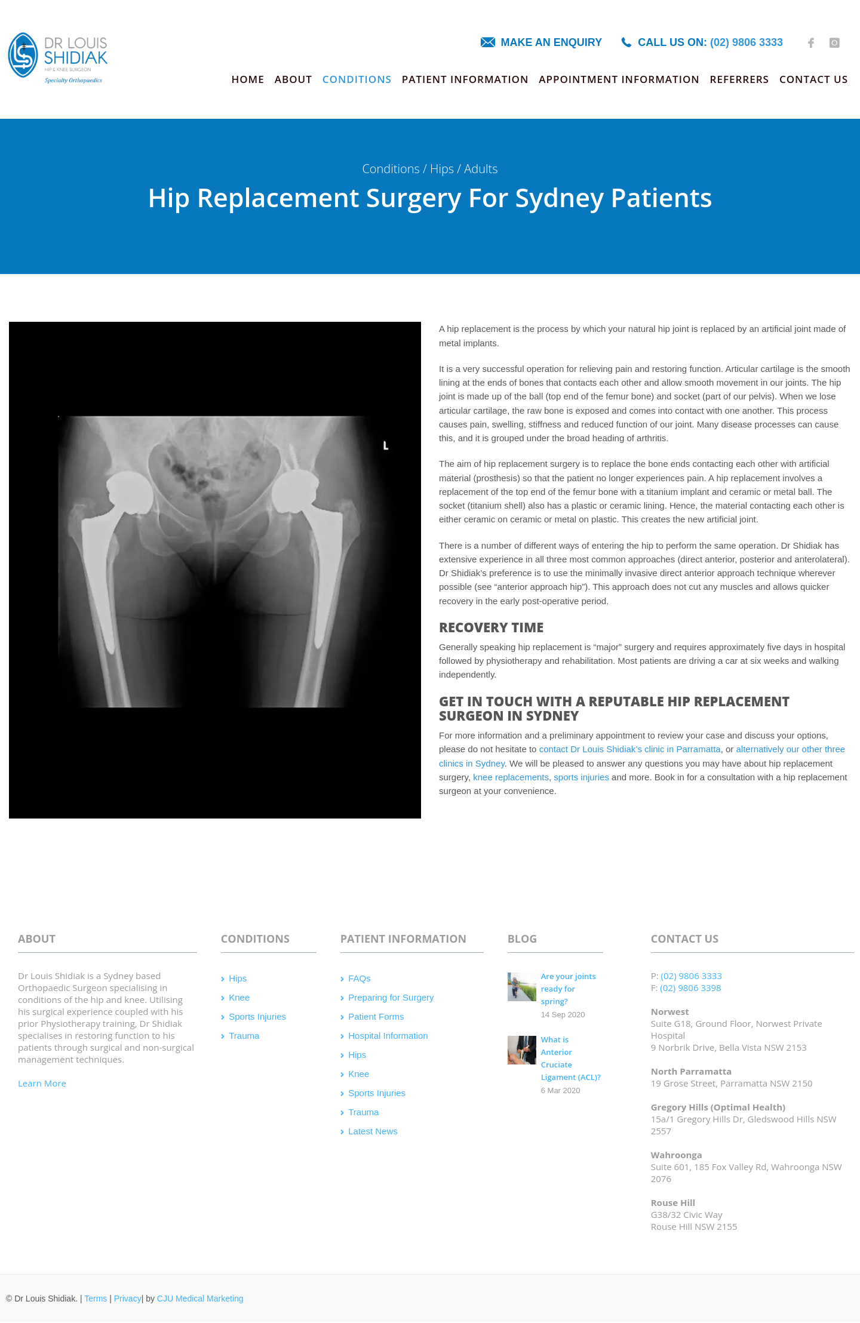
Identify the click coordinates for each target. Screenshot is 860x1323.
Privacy (128, 1298)
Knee (239, 997)
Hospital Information (388, 1035)
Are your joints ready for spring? (568, 989)
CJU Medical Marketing (200, 1298)
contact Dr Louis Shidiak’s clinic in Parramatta (630, 749)
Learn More (42, 1083)
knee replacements (511, 777)
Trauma (244, 1035)
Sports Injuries (257, 1016)
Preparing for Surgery (391, 997)
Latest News (373, 1131)
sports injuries (581, 777)
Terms (95, 1298)
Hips (238, 978)
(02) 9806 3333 (746, 42)
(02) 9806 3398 (690, 987)
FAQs (359, 978)
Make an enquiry (552, 42)
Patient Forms (376, 1016)
